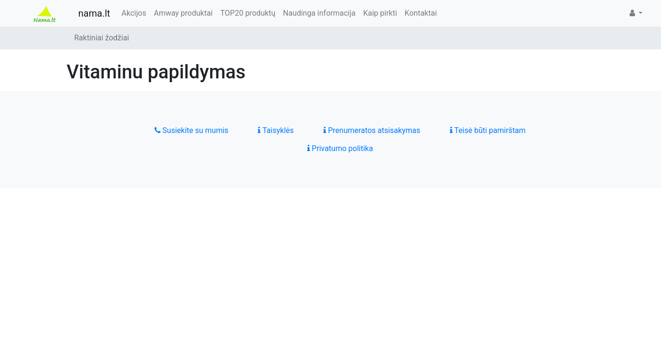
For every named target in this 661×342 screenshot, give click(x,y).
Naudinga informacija (319, 13)
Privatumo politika (340, 148)
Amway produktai (183, 13)
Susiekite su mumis (192, 130)
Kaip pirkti (380, 13)
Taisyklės (275, 130)
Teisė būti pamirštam (488, 130)
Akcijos (134, 13)
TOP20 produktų (247, 13)
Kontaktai (421, 13)
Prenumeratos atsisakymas (371, 130)
